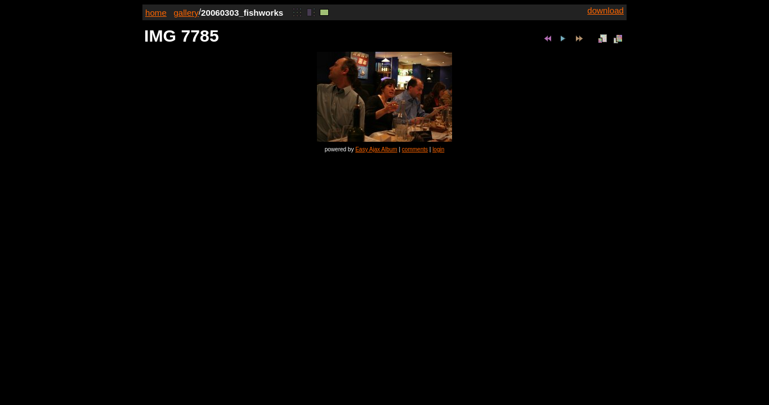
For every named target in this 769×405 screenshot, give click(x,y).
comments (415, 149)
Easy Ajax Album (376, 149)
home (156, 12)
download (605, 10)
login (438, 149)
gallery (186, 12)
